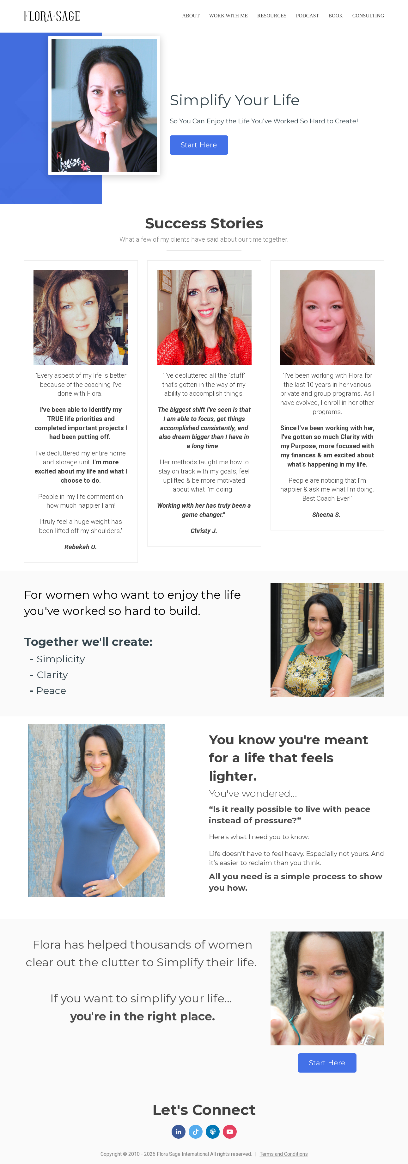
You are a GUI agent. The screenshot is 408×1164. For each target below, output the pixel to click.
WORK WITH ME (228, 15)
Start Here (199, 145)
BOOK (335, 15)
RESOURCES (271, 15)
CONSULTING (368, 15)
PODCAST (307, 15)
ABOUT (191, 15)
